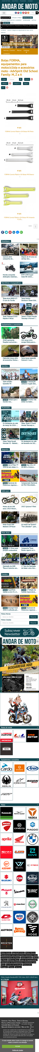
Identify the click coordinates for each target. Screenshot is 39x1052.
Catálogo (26, 50)
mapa (12, 23)
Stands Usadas (26, 958)
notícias (34, 20)
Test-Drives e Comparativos (12, 283)
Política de (17, 1050)
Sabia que (6, 491)
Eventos (5, 574)
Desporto (5, 449)
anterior (3, 30)
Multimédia (6, 408)
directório (7, 23)
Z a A (27, 79)
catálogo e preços (17, 17)
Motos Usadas (6, 953)
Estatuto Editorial (22, 1021)
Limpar (4, 79)
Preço (26, 83)
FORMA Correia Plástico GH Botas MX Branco (19, 174)
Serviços (18, 967)
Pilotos (11, 967)
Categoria (17, 83)
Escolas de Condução (14, 965)
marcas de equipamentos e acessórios (11, 20)
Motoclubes (27, 965)
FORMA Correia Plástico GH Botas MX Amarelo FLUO (19, 218)
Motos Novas (30, 953)
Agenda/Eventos (18, 953)
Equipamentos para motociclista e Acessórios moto (19, 955)
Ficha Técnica (12, 1021)
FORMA (4, 83)
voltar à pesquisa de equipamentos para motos (20, 30)
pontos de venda (27, 17)
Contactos (6, 53)
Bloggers (4, 967)
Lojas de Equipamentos (28, 960)
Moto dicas (6, 533)
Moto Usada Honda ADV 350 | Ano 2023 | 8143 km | (19, 990)
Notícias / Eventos (9, 50)
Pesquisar (33, 617)
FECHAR (17, 1046)
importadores (26, 20)
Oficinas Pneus (14, 960)
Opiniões (5, 366)
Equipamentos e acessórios (12, 324)
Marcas (19, 50)
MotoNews (6, 241)
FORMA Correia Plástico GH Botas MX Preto (19, 131)
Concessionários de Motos (10, 958)
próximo (3, 32)
